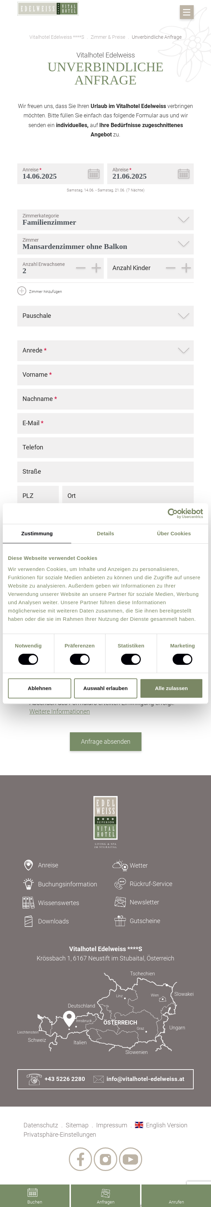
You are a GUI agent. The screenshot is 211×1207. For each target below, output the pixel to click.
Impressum (111, 1125)
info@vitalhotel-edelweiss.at (139, 1079)
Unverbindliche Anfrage (157, 37)
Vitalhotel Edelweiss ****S (56, 37)
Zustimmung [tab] (37, 533)
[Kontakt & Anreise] (105, 1013)
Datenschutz (41, 1125)
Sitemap (77, 1125)
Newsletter (134, 902)
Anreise (37, 865)
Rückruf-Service (140, 883)
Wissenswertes (48, 903)
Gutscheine (134, 920)
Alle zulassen (171, 688)
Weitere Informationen (59, 711)
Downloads (43, 921)
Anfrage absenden (105, 741)
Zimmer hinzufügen (39, 291)
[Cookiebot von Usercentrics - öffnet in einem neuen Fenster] (173, 513)
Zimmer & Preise (108, 37)
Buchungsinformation (57, 884)
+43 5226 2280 (56, 1079)
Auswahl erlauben (105, 688)
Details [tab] (105, 533)
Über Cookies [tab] (174, 533)
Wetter (128, 865)
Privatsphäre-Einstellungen (60, 1134)
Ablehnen (39, 688)
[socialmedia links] (79, 1159)
